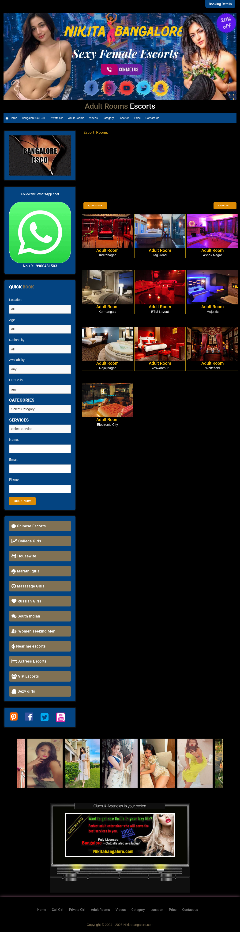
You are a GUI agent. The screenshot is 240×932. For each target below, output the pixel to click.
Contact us (190, 910)
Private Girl (56, 118)
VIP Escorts (25, 676)
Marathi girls (25, 571)
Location (124, 118)
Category (108, 118)
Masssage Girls (28, 586)
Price (137, 118)
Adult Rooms (76, 118)
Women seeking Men (33, 631)
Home (11, 118)
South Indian (25, 616)
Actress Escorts (29, 661)
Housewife (23, 556)
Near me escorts (28, 646)
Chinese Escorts (28, 526)
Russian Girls (26, 601)
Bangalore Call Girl (33, 118)
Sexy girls (23, 691)
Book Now (95, 206)
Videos (93, 118)
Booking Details (220, 4)
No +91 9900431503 (40, 266)
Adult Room (107, 250)
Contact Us (152, 118)
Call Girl (57, 910)
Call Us (225, 206)
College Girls (26, 541)
